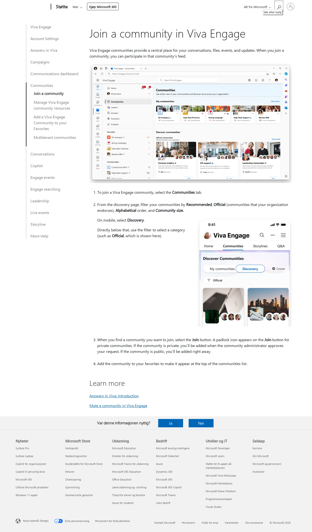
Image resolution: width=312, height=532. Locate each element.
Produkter (118, 7)
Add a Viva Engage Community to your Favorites (50, 122)
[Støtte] (61, 6)
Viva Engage (40, 26)
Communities (41, 85)
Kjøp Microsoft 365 (184, 7)
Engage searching (45, 189)
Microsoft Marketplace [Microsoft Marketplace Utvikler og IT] (219, 483)
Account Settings (44, 38)
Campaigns (39, 61)
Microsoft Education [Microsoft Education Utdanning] (124, 448)
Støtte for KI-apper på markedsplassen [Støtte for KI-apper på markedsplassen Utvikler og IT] (218, 466)
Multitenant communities (55, 137)
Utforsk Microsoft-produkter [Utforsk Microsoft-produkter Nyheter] (32, 487)
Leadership (39, 200)
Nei (201, 423)
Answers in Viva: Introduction (114, 395)
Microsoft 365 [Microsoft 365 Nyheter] (24, 479)
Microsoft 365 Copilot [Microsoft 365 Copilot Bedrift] (169, 487)
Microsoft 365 (81, 7)
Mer (157, 7)
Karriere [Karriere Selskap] (257, 448)
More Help (39, 235)
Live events (39, 212)
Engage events (42, 177)
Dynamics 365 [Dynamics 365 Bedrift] (164, 471)
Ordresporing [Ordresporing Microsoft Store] (73, 479)
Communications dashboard (54, 73)
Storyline (38, 224)
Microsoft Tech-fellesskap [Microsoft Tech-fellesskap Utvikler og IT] (221, 475)
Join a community (49, 93)
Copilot (36, 165)
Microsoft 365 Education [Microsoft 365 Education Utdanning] (126, 471)
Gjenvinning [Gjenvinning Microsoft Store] (72, 487)
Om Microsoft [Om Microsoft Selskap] (261, 456)
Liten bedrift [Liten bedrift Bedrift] (163, 503)
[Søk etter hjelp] (278, 6)
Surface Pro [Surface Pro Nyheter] (22, 448)
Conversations (42, 153)
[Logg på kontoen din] (290, 6)
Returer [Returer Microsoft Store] (69, 471)
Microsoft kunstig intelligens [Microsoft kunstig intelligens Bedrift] (173, 448)
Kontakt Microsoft (164, 522)
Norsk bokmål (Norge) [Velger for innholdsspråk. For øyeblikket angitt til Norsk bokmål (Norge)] (36, 520)
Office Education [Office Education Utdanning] (121, 479)
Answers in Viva (43, 50)
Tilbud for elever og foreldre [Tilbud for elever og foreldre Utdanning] (128, 495)
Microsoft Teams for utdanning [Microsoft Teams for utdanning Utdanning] (130, 464)
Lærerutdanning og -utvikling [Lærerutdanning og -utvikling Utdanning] (129, 487)
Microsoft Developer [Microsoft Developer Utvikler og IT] (218, 448)
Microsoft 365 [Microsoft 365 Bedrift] (164, 479)
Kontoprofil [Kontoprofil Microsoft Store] (71, 448)
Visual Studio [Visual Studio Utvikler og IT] (213, 507)
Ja (170, 423)
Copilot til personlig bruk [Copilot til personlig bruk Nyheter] (30, 471)
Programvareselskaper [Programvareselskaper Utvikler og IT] (219, 499)
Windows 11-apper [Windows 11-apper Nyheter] (27, 495)
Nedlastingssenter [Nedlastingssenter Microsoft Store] (76, 456)
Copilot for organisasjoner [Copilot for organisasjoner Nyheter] (31, 464)
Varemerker (232, 522)
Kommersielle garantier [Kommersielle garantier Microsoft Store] (79, 495)
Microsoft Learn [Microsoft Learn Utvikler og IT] (215, 456)
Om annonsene (254, 522)
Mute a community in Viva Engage (118, 405)
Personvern (188, 522)
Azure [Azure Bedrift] (159, 464)
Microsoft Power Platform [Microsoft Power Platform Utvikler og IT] (221, 491)
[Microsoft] (32, 6)
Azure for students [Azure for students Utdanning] (123, 503)
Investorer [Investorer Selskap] (258, 471)
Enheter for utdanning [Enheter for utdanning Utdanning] (125, 456)
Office (101, 7)
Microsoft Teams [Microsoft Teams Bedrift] (166, 495)
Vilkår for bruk (210, 522)
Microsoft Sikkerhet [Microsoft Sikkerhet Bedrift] (167, 456)
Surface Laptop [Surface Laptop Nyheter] (24, 456)
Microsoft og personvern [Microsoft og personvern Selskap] (267, 464)
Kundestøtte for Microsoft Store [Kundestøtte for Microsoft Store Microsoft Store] (84, 464)
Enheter (140, 7)
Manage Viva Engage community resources (52, 105)
